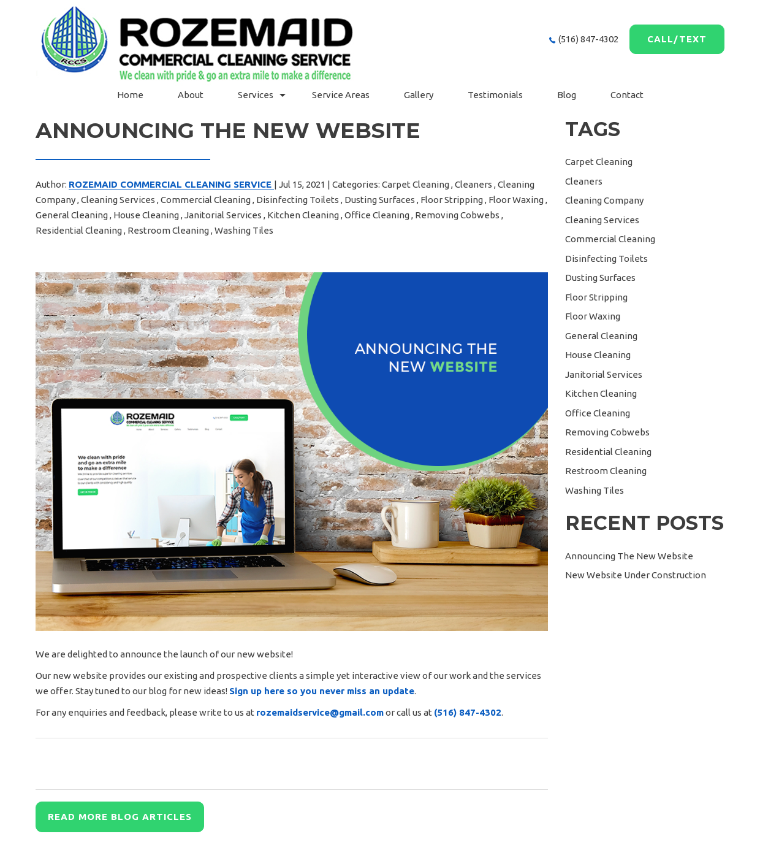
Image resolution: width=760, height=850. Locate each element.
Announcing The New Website (629, 556)
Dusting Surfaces (379, 199)
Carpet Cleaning (415, 184)
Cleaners (473, 184)
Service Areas (341, 95)
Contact (627, 95)
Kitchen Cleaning (303, 215)
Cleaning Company (604, 200)
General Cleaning (72, 215)
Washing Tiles (244, 230)
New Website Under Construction (635, 575)
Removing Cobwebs (457, 215)
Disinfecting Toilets (297, 199)
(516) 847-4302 (588, 39)
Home (130, 95)
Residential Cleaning (79, 230)
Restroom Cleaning (168, 230)
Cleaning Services (118, 199)
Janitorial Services (223, 215)
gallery (418, 95)
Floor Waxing (516, 199)
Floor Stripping (451, 199)
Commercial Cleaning (206, 199)
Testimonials (495, 95)
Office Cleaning (376, 215)
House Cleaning (146, 215)
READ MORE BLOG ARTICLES (120, 816)
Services (255, 95)
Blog (566, 95)
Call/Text (677, 39)
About (190, 95)
